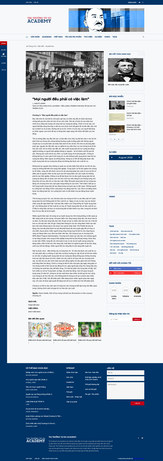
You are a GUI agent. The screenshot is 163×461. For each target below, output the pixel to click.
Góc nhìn (35, 37)
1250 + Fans (125, 282)
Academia (46, 37)
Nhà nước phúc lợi (126, 245)
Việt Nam (58, 37)
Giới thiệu (29, 2)
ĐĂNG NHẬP (132, 2)
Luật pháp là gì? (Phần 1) (35, 402)
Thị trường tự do (131, 257)
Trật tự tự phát (71, 402)
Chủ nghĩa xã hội (122, 263)
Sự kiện (98, 37)
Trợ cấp (120, 266)
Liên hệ (36, 2)
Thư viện (88, 37)
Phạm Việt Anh (33, 305)
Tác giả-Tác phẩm (73, 37)
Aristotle (137, 310)
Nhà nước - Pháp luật (74, 397)
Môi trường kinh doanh (117, 257)
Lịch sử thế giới (90, 389)
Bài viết (40, 46)
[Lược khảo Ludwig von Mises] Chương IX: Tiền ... (44, 416)
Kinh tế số (113, 266)
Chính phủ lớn (114, 245)
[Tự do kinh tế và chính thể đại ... (38, 409)
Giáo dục (123, 251)
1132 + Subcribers (125, 286)
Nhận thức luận (72, 372)
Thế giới (69, 392)
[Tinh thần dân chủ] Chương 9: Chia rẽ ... (41, 423)
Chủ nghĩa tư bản (134, 248)
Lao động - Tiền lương (61, 106)
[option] (39, 333)
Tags (114, 37)
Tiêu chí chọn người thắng (36, 387)
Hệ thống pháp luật (127, 260)
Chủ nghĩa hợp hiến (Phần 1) (36, 380)
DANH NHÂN (115, 297)
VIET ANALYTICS (138, 458)
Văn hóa (112, 263)
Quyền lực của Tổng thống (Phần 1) (39, 394)
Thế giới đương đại (92, 384)
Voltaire (125, 310)
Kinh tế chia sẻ (134, 263)
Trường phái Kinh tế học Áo (81, 106)
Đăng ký (137, 333)
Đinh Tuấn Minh (34, 312)
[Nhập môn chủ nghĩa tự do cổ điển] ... (40, 372)
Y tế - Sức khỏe (114, 260)
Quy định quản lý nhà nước (118, 248)
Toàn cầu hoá (114, 251)
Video (107, 37)
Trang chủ (31, 46)
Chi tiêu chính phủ (44, 106)
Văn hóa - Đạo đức (92, 372)
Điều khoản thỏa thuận (50, 458)
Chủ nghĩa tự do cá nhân (117, 254)
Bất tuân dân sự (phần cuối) (118, 85)
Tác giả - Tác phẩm (92, 394)
